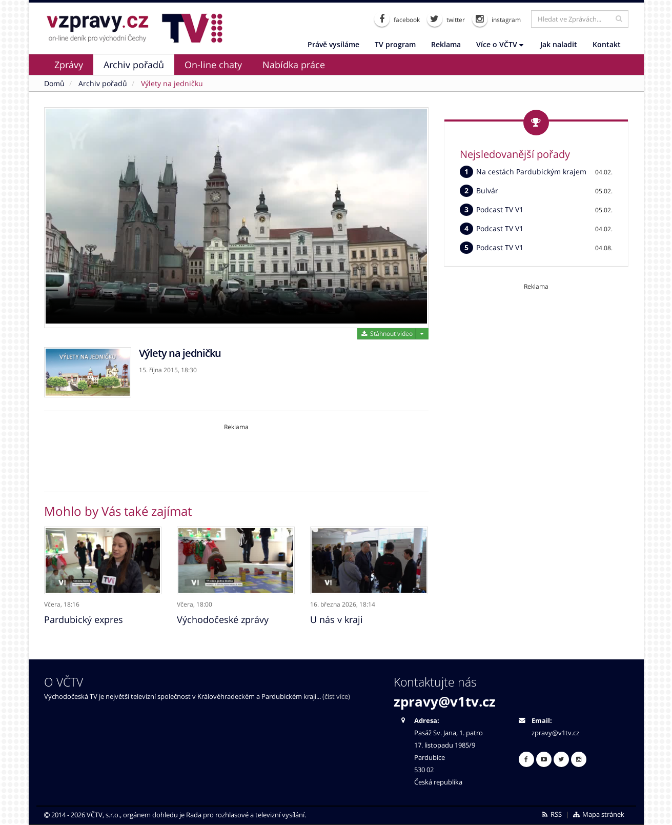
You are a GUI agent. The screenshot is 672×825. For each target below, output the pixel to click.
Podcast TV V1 (499, 209)
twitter (446, 19)
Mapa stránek (598, 813)
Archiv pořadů (134, 64)
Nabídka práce (293, 64)
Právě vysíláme (333, 44)
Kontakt (607, 44)
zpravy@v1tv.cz (445, 700)
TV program (395, 44)
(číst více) (336, 695)
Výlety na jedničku (172, 83)
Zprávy (68, 64)
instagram (496, 19)
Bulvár (487, 190)
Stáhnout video (386, 333)
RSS (551, 813)
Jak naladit (558, 44)
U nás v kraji (336, 618)
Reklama (446, 44)
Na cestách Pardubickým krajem (531, 171)
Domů (54, 83)
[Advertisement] (236, 454)
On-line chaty (213, 64)
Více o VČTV (499, 44)
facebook (397, 19)
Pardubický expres (83, 618)
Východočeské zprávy (223, 618)
